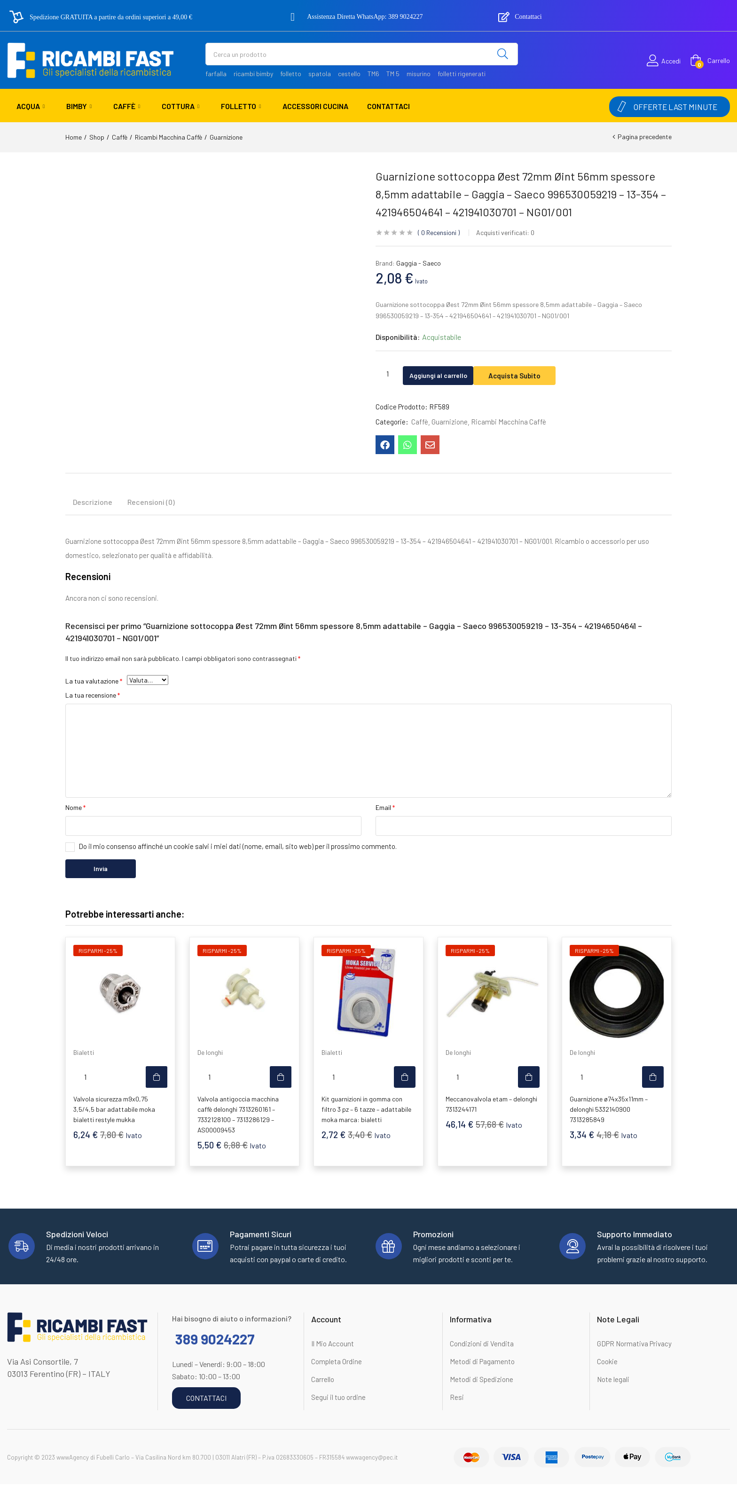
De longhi (210, 1053)
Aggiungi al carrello (447, 373)
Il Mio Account (332, 1344)
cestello (349, 74)
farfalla (216, 74)
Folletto (241, 106)
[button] (710, 60)
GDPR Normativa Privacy (634, 1344)
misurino (419, 74)
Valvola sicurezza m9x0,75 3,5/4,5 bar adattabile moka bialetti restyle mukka (114, 1110)
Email (385, 808)
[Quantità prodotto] (387, 373)
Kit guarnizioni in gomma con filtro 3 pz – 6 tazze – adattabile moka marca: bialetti (366, 1110)
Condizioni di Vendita (482, 1344)
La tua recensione (92, 696)
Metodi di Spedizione (481, 1380)
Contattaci (388, 106)
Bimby (79, 106)
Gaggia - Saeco (418, 263)
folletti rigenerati (462, 74)
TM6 (373, 74)
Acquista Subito (533, 373)
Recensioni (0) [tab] (151, 502)
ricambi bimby (253, 74)
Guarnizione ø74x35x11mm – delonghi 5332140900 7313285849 (609, 1110)
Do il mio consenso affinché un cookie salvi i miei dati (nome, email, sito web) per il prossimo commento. (237, 847)
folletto (290, 74)
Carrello (322, 1380)
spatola (319, 74)
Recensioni (438, 232)
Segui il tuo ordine (338, 1398)
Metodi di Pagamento (482, 1362)
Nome (75, 808)
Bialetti (83, 1053)
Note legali (613, 1380)
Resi (457, 1398)
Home (73, 137)
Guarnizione (226, 137)
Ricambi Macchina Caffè (168, 137)
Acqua (30, 106)
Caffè (126, 106)
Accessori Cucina (315, 106)
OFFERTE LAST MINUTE (675, 106)
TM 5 (393, 74)
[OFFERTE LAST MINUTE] (622, 107)
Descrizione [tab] (92, 502)
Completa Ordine (336, 1362)
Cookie (607, 1362)
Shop (96, 137)
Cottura (180, 106)
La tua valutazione (93, 682)
